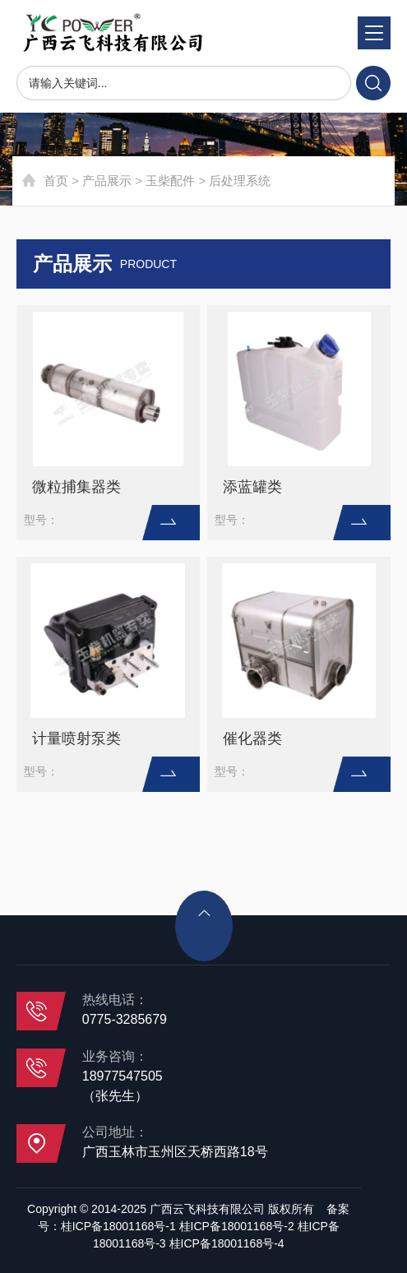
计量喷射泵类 (76, 738)
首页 (56, 180)
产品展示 (107, 180)
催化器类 (252, 738)
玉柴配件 (170, 180)
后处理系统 (240, 180)
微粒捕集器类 (76, 487)
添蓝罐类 (252, 487)
